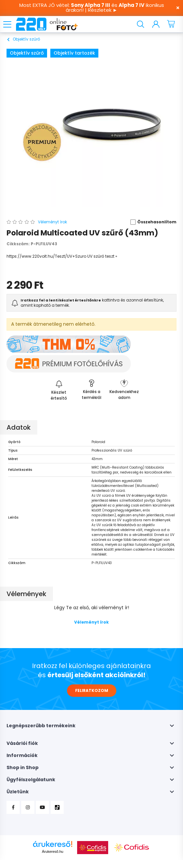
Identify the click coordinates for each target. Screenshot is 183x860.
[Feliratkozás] (58, 389)
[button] (151, 222)
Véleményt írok (91, 622)
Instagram (27, 807)
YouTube (42, 807)
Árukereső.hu (52, 851)
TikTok (57, 807)
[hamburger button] (7, 24)
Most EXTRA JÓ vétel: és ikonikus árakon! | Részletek (91, 7)
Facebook (13, 807)
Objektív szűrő (27, 53)
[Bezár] (175, 8)
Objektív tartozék (74, 53)
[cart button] (171, 24)
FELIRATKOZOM (91, 690)
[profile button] (157, 24)
